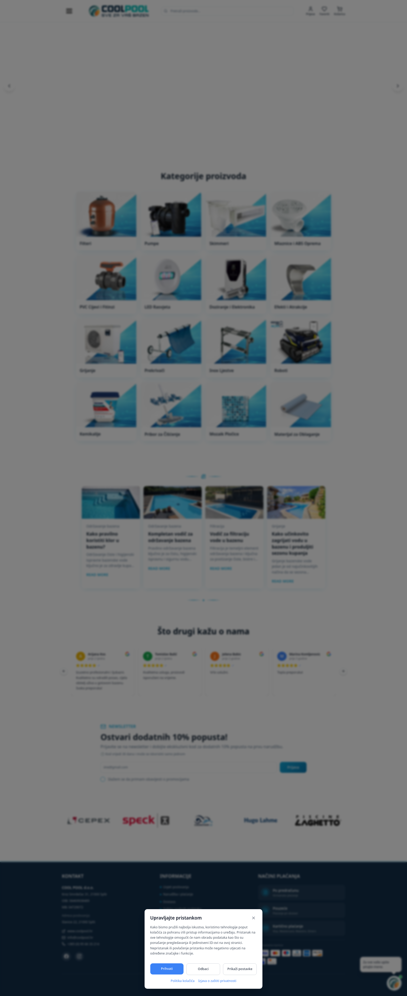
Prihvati (167, 968)
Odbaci (203, 969)
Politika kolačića (182, 981)
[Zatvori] (253, 918)
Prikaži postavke (239, 969)
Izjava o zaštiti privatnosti (217, 981)
